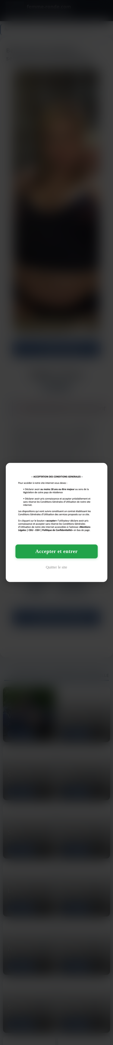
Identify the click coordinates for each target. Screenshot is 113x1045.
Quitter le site (56, 567)
